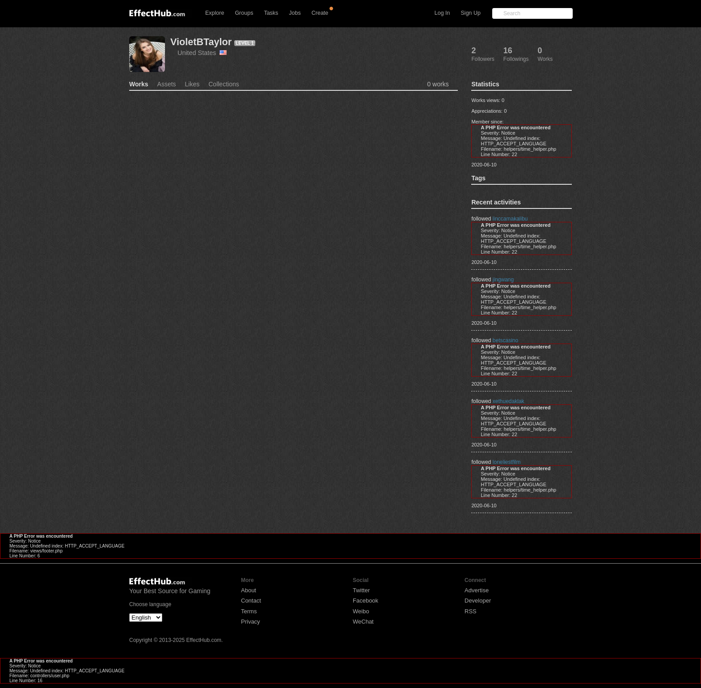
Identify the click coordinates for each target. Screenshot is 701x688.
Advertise (477, 590)
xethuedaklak (508, 401)
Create (320, 13)
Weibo (361, 611)
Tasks (271, 13)
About (248, 590)
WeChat (363, 621)
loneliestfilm (507, 462)
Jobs (294, 13)
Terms (249, 611)
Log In (442, 13)
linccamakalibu (510, 219)
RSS (471, 611)
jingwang (503, 279)
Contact (251, 600)
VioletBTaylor (201, 41)
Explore (214, 13)
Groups (244, 13)
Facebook (365, 600)
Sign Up (471, 13)
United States (202, 52)
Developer (478, 600)
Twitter (361, 590)
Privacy (250, 621)
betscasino (505, 340)
